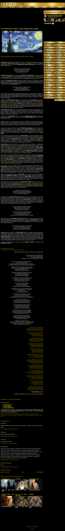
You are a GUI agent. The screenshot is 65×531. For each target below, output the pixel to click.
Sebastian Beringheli (5, 463)
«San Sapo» (17, 478)
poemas (6, 415)
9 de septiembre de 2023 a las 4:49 (9, 466)
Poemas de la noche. (7, 404)
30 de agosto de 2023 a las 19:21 (9, 443)
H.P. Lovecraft (13, 77)
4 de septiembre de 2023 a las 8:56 (9, 459)
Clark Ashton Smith (39, 131)
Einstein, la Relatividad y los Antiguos (26, 111)
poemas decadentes (13, 415)
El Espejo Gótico (28, 410)
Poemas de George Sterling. (15, 399)
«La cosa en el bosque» (34, 478)
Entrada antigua (40, 472)
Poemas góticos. (4, 399)
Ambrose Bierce (15, 117)
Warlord (2, 439)
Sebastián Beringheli (29, 251)
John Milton (38, 181)
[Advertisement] (11, 18)
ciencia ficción (32, 218)
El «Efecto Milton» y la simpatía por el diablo (33, 182)
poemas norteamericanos (30, 415)
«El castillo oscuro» (6, 478)
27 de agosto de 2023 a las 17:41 (9, 428)
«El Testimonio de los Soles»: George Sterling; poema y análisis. (20, 28)
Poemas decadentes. (7, 406)
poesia (2, 416)
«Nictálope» (31, 494)
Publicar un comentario (5, 470)
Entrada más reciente (5, 472)
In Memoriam (22, 78)
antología (11, 64)
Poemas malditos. (7, 405)
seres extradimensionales (30, 147)
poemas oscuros (39, 415)
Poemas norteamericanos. (8, 407)
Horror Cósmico (33, 77)
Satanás (9, 182)
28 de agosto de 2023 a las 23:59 (9, 436)
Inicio (23, 472)
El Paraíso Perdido (17, 182)
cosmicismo (3, 76)
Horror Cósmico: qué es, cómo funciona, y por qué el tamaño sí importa (16, 152)
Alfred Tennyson (38, 78)
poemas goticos (20, 415)
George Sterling (32, 413)
